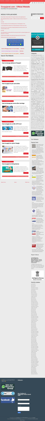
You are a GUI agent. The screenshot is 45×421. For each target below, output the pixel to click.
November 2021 (34, 317)
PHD (41, 107)
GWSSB (42, 87)
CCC (40, 71)
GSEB (38, 85)
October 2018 (33, 363)
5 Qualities (41, 56)
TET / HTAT (42, 121)
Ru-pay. (42, 114)
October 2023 (33, 295)
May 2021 (32, 325)
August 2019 (33, 351)
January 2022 (33, 315)
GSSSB (37, 86)
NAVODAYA (38, 102)
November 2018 (34, 362)
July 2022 (32, 309)
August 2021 (33, 321)
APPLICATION (42, 63)
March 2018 (33, 372)
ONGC (37, 105)
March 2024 (33, 292)
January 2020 (33, 345)
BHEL (34, 68)
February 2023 (33, 301)
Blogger (34, 417)
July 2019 (32, 352)
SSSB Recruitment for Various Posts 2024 (8, 37)
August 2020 (33, 336)
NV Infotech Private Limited (16, 418)
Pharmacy (36, 107)
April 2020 (33, 341)
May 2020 (33, 340)
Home (15, 182)
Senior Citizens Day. (41, 115)
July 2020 (32, 337)
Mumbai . (41, 100)
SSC (42, 116)
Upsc (43, 126)
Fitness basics (41, 80)
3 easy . (43, 55)
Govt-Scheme (39, 82)
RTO (38, 114)
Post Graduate (39, 108)
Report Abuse (35, 255)
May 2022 (32, 311)
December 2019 (34, 346)
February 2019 (33, 358)
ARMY (43, 64)
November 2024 (34, 287)
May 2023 (32, 299)
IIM (33, 89)
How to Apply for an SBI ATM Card (11, 124)
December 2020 (34, 331)
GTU (42, 86)
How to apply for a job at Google (10, 143)
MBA (32, 99)
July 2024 (32, 290)
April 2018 (33, 371)
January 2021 (33, 330)
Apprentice (34, 64)
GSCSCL (34, 85)
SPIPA (39, 116)
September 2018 (34, 365)
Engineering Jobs (36, 79)
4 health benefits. (34, 56)
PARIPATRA (38, 106)
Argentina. (39, 64)
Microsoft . (42, 99)
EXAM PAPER (33, 80)
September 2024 (34, 289)
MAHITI (32, 98)
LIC (36, 95)
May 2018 (32, 370)
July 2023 (32, 297)
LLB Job (40, 95)
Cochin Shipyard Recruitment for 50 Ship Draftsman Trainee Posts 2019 (13, 25)
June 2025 (33, 285)
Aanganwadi (33, 58)
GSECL (42, 85)
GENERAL (38, 81)
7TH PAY (41, 57)
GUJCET (38, 87)
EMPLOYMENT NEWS (37, 78)
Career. (37, 71)
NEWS (34, 104)
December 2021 (34, 316)
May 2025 (32, 286)
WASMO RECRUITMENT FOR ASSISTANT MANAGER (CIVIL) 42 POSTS (13, 35)
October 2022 (33, 305)
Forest (32, 81)
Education (37, 77)
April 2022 (33, 312)
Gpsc (32, 83)
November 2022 (34, 304)
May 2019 (32, 355)
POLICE (32, 108)
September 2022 (34, 306)
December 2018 (34, 361)
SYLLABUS (39, 119)
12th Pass (38, 55)
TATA (34, 120)
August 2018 (33, 366)
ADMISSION (38, 58)
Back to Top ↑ (22, 420)
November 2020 (34, 332)
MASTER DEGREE (39, 98)
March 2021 (33, 327)
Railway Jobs (39, 109)
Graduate (42, 83)
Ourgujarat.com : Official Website (15, 6)
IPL (40, 92)
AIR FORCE (37, 59)
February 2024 (33, 294)
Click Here (22, 48)
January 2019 (33, 360)
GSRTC (32, 86)
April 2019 (33, 356)
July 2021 (32, 322)
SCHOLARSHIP (33, 115)
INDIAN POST (37, 90)
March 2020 (33, 342)
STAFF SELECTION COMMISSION (37, 117)
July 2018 (32, 367)
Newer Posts (3, 182)
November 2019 (34, 347)
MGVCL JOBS (38, 99)
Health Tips (33, 88)
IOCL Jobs (36, 92)
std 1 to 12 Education (36, 118)
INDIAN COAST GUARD (40, 89)
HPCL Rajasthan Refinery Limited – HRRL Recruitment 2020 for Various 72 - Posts (40, 157)
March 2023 (33, 300)
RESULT (36, 110)
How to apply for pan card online (11, 83)
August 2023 (33, 296)
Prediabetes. (33, 109)
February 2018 (33, 373)
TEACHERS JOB (40, 120)
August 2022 (33, 307)
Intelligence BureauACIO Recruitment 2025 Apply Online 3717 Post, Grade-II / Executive (36, 260)
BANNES (37, 67)
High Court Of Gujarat (40, 88)
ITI (41, 93)
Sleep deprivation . (34, 116)
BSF (37, 68)
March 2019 (33, 357)
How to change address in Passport (11, 63)
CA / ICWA (36, 69)
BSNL (40, 68)
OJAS (40, 104)
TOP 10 (34, 122)
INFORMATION (34, 91)
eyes (37, 80)
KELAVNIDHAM (33, 95)
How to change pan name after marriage (13, 103)
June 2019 (33, 353)
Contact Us (17, 0)
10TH (32, 55)
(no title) (2, 21)
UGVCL (40, 126)
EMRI (42, 78)
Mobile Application (35, 100)
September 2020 (34, 335)
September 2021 (34, 320)
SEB (36, 115)
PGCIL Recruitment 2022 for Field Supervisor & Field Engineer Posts (13, 23)
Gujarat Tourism (33, 87)
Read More (26, 73)
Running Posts (7, 0)
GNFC (32, 82)
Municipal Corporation (36, 101)
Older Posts (27, 182)
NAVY (43, 102)
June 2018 (33, 368)
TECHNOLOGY (33, 121)
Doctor (36, 76)
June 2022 (33, 310)
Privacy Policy (2, 0)
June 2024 (33, 291)
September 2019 (34, 350)
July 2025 (32, 284)
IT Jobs (32, 93)
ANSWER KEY (34, 62)
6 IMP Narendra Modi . (36, 57)
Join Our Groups (13, 0)
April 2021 (33, 326)
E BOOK (41, 76)
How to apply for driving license (10, 164)
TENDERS (37, 121)
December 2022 (34, 302)
